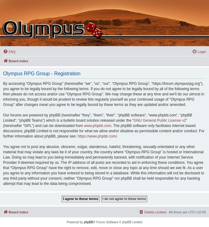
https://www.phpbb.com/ (97, 136)
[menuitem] (9, 51)
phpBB (88, 222)
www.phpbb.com (97, 126)
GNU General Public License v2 (160, 120)
